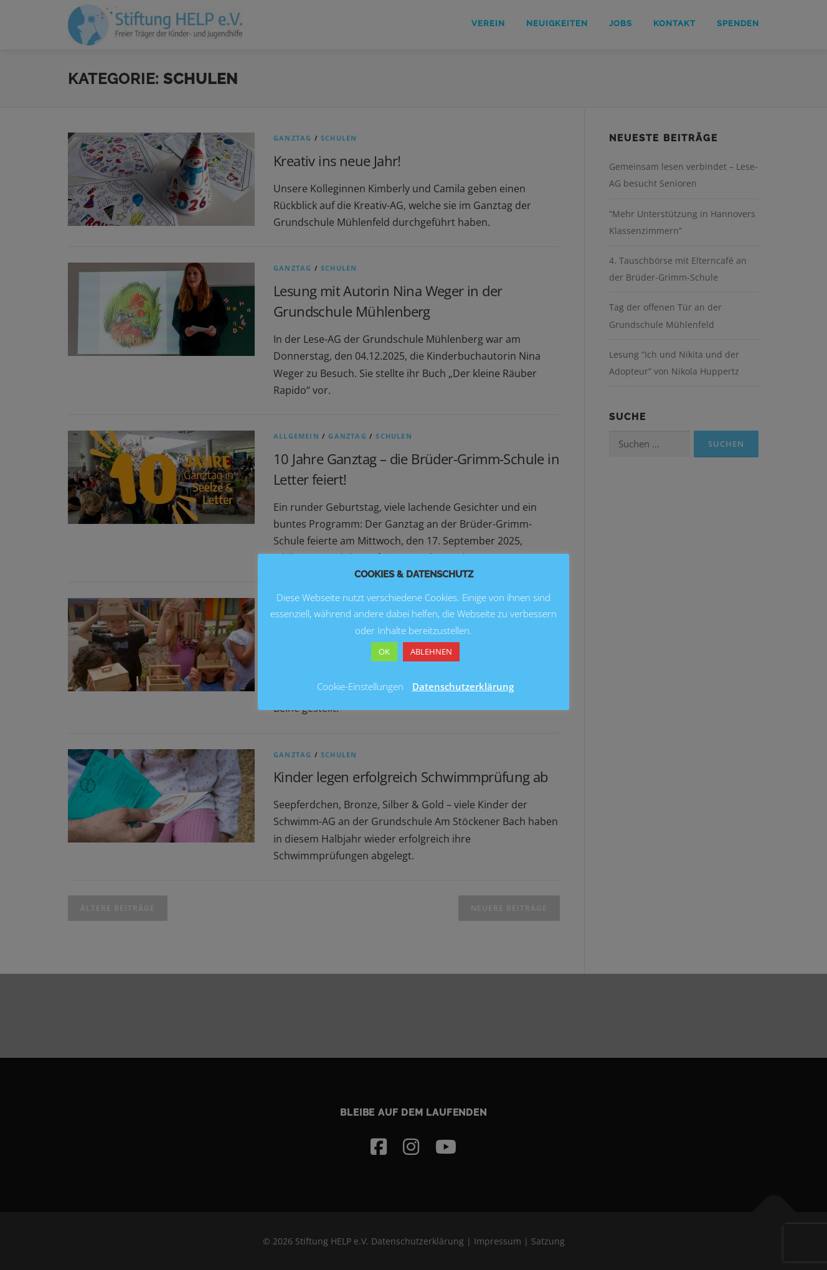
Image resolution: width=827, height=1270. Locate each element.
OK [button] (384, 651)
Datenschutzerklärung (463, 686)
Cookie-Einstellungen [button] (360, 686)
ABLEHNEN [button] (431, 651)
